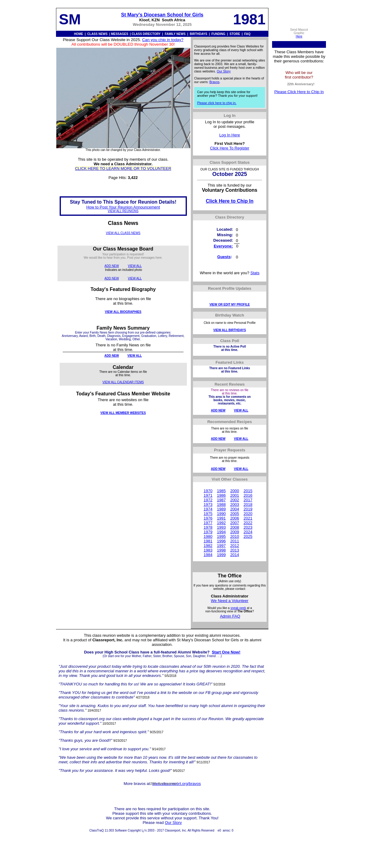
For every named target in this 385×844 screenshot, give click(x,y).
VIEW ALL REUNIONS (123, 211)
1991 (221, 518)
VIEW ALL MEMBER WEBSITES (123, 413)
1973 (208, 504)
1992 (221, 522)
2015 (247, 491)
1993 (221, 527)
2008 (234, 527)
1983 (208, 550)
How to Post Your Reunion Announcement (123, 207)
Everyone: (223, 246)
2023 (247, 527)
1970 (208, 491)
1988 (221, 504)
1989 (221, 509)
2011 (234, 541)
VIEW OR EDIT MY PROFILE (229, 304)
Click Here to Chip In (229, 201)
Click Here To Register (229, 148)
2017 (247, 500)
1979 (208, 532)
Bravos (214, 82)
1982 (208, 545)
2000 (234, 491)
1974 (208, 509)
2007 (234, 522)
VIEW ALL (135, 266)
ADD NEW (111, 266)
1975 (208, 513)
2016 (247, 495)
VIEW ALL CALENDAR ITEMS (123, 382)
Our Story (224, 71)
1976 (208, 518)
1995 (221, 536)
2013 (234, 550)
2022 (247, 522)
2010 (234, 536)
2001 (234, 495)
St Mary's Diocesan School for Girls (162, 14)
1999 (221, 554)
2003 (234, 504)
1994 (221, 532)
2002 (234, 500)
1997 (221, 545)
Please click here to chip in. (216, 103)
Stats (255, 273)
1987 (221, 500)
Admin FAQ (230, 616)
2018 (247, 504)
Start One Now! (226, 652)
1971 (208, 495)
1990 (221, 513)
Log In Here (229, 135)
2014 (234, 554)
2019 (247, 509)
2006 (234, 518)
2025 (247, 536)
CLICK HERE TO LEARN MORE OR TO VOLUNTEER (123, 168)
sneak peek (238, 608)
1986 (221, 495)
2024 (247, 532)
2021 (247, 518)
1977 (208, 522)
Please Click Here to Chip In (299, 91)
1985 (221, 491)
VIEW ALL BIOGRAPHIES (123, 311)
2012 (234, 545)
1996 (221, 541)
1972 (208, 500)
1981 (208, 541)
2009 (234, 532)
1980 (208, 536)
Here (299, 36)
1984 (208, 554)
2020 (247, 513)
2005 (234, 513)
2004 (234, 509)
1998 (221, 550)
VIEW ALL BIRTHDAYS (229, 330)
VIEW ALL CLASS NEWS (123, 233)
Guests (224, 256)
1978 (208, 527)
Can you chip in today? (163, 39)
